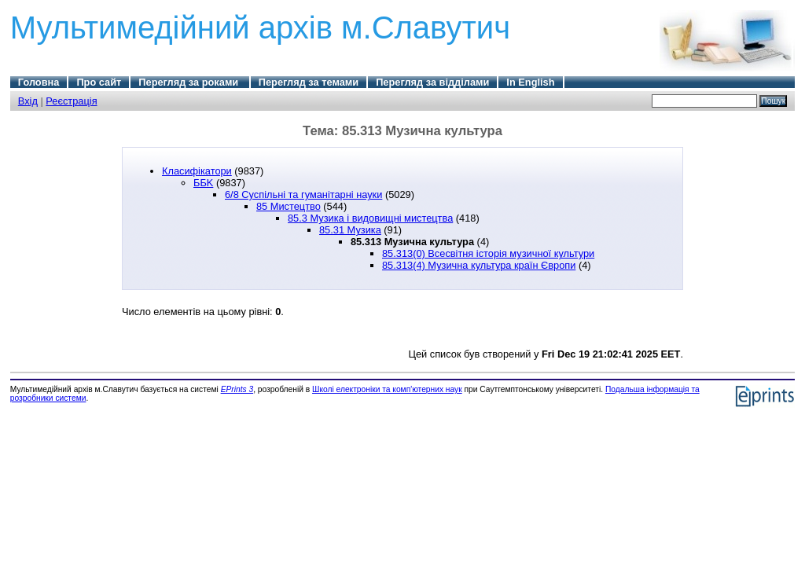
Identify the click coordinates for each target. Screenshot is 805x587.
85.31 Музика (350, 230)
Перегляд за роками (189, 82)
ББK (203, 183)
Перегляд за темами (308, 82)
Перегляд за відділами (432, 82)
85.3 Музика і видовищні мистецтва (370, 218)
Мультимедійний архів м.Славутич (260, 27)
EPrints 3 (237, 389)
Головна (39, 82)
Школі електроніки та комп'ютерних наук (387, 389)
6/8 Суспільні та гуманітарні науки (303, 194)
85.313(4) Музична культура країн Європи (478, 265)
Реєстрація (71, 101)
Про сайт (98, 82)
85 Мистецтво (288, 206)
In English (530, 82)
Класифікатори (197, 171)
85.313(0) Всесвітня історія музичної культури (488, 253)
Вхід (28, 101)
